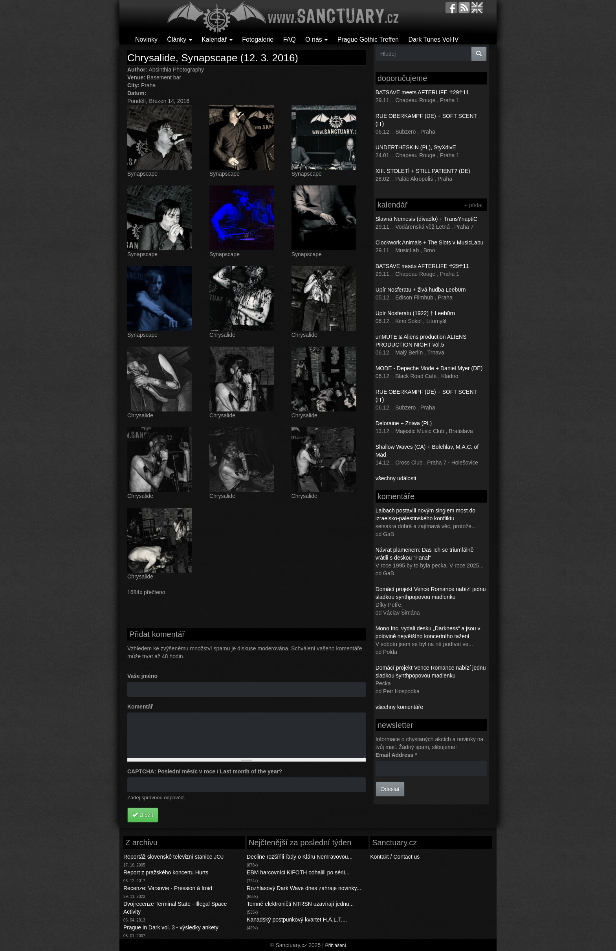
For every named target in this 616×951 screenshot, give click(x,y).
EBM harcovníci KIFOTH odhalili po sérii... (298, 872)
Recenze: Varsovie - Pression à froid (167, 888)
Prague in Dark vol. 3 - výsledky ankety (170, 927)
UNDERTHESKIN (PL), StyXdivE (416, 147)
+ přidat (473, 205)
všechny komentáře (399, 707)
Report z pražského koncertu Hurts (165, 872)
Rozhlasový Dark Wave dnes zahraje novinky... (304, 888)
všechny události (396, 478)
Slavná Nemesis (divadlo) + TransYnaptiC (427, 219)
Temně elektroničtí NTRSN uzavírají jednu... (300, 904)
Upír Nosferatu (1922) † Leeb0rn (415, 313)
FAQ (289, 39)
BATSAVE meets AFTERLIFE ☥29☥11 (422, 92)
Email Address (396, 755)
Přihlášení (335, 945)
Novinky (146, 39)
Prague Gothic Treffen (368, 39)
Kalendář (217, 39)
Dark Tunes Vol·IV (433, 39)
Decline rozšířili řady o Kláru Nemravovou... (299, 857)
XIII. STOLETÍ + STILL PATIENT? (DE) (423, 171)
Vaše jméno (142, 676)
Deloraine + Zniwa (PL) (404, 423)
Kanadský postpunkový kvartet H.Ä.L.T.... (297, 919)
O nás (316, 39)
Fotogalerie (257, 39)
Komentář (140, 706)
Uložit (142, 815)
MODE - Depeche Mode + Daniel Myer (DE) (429, 368)
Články (179, 39)
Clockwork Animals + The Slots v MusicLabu (430, 242)
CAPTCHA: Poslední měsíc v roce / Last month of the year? (204, 771)
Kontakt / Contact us (395, 857)
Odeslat (390, 789)
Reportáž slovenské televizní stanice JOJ (173, 857)
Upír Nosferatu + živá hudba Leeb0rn (421, 289)
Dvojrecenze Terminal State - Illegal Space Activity (175, 908)
